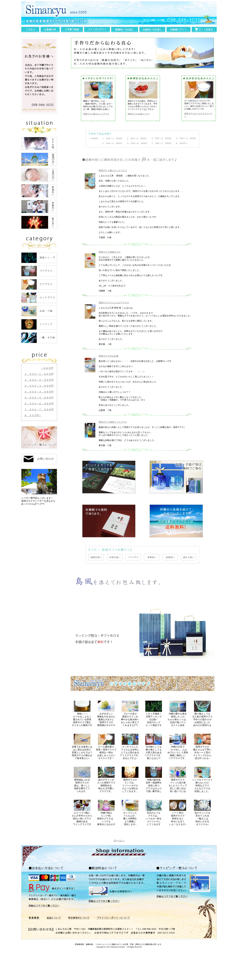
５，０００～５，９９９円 (38, 397)
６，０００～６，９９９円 (38, 403)
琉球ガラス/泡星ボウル (110, 252)
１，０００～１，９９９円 (38, 374)
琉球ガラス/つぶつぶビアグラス (114, 302)
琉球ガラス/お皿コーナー (139, 114)
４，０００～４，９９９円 (38, 391)
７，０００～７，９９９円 (38, 409)
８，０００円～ (32, 415)
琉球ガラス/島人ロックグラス (96, 114)
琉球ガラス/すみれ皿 (108, 356)
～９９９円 (47, 368)
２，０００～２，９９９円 (38, 380)
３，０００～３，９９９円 (38, 386)
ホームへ (119, 840)
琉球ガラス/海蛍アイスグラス (113, 422)
